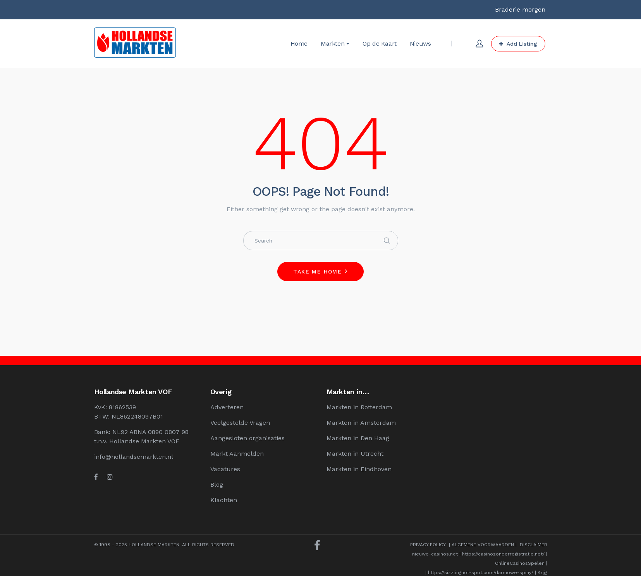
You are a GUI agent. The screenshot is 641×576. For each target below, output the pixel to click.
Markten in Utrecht (355, 453)
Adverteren (227, 407)
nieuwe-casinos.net (435, 554)
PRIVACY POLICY (428, 544)
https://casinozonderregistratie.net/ (503, 554)
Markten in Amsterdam (361, 422)
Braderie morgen (520, 9)
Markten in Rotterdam (359, 407)
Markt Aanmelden (237, 453)
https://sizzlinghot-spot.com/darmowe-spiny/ (480, 572)
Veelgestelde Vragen (240, 422)
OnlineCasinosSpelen (520, 563)
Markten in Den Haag (358, 438)
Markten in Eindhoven (359, 469)
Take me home (317, 271)
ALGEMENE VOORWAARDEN (483, 544)
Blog (216, 484)
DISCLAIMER (533, 544)
